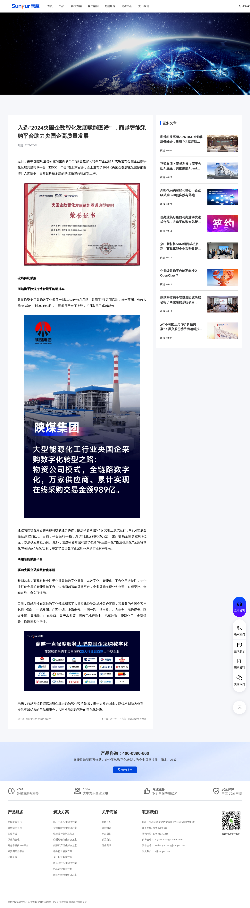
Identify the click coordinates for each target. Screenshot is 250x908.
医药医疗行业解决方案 (65, 863)
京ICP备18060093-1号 (19, 902)
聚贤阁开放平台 (16, 851)
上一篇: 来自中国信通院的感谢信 (35, 718)
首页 (50, 6)
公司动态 (106, 828)
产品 (61, 6)
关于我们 (143, 6)
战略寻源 (12, 833)
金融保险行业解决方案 (65, 828)
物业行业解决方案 (62, 851)
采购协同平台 (15, 828)
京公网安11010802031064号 (44, 902)
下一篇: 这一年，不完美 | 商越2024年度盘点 (123, 718)
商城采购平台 (15, 822)
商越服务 (109, 6)
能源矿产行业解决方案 (65, 845)
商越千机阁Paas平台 (18, 845)
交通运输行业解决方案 (65, 839)
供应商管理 (14, 839)
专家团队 (106, 833)
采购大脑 (12, 857)
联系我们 (106, 839)
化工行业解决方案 (62, 857)
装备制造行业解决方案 (65, 874)
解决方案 (76, 6)
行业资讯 (106, 845)
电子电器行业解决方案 (65, 822)
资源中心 (126, 6)
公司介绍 (106, 822)
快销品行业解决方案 (63, 833)
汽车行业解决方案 (62, 869)
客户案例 (93, 6)
